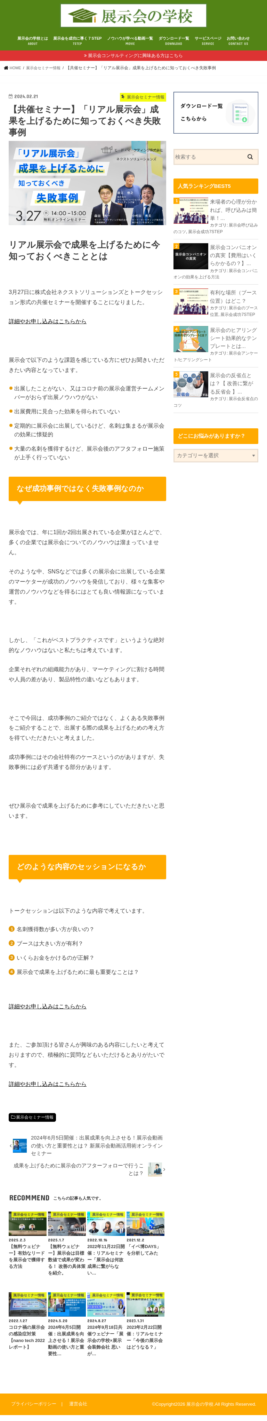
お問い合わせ (238, 47)
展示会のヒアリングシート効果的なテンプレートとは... (233, 338)
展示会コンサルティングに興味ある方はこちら (135, 61)
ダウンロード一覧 (174, 47)
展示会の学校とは (32, 47)
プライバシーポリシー (33, 1410)
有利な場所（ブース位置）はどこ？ (233, 298)
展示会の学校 (199, 1410)
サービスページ (208, 47)
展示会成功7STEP (205, 236)
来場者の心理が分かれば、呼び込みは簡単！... (233, 215)
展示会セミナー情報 (35, 1123)
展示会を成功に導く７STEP (77, 47)
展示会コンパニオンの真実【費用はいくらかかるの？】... (233, 259)
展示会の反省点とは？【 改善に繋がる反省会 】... (234, 382)
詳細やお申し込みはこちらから (48, 327)
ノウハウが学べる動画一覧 (130, 47)
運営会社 (77, 1410)
